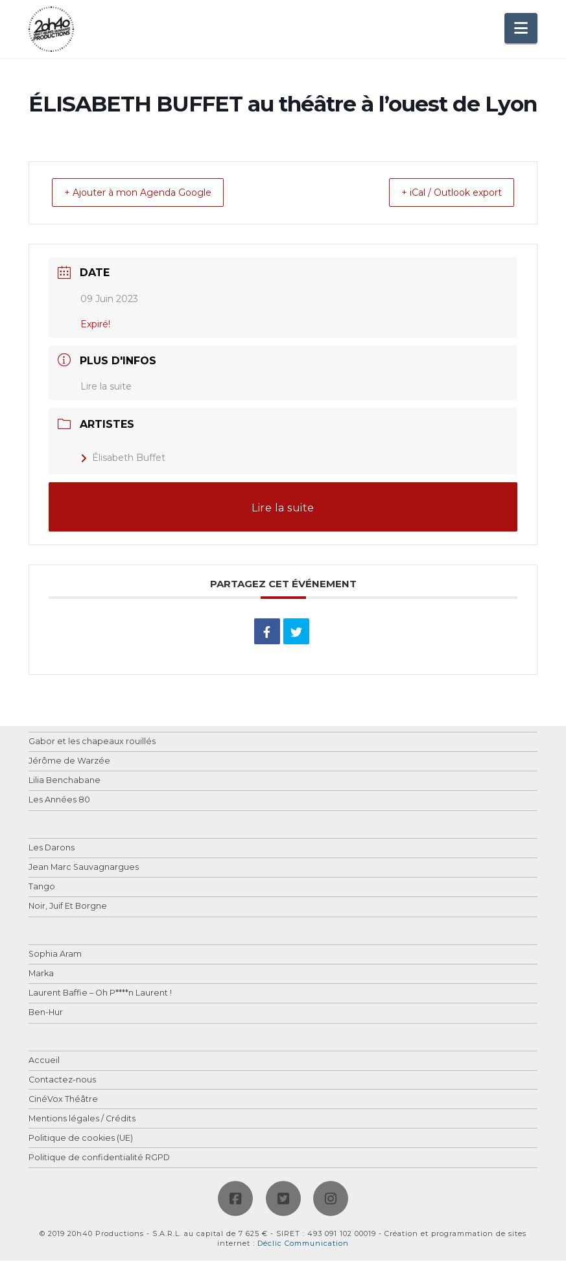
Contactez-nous (62, 1081)
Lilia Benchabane (64, 782)
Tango (42, 888)
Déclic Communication (303, 1244)
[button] (520, 28)
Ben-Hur (46, 1014)
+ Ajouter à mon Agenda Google (150, 193)
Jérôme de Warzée (69, 762)
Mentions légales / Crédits (82, 1120)
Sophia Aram (55, 956)
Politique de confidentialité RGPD (99, 1159)
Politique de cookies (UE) (81, 1140)
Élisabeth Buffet (122, 459)
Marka (41, 975)
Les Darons (52, 849)
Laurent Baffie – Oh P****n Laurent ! (100, 994)
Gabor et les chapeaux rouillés (92, 743)
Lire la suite (106, 387)
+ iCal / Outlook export (440, 193)
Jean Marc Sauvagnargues (84, 869)
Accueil (44, 1062)
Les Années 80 (59, 801)
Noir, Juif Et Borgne (68, 908)
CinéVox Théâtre (63, 1101)
